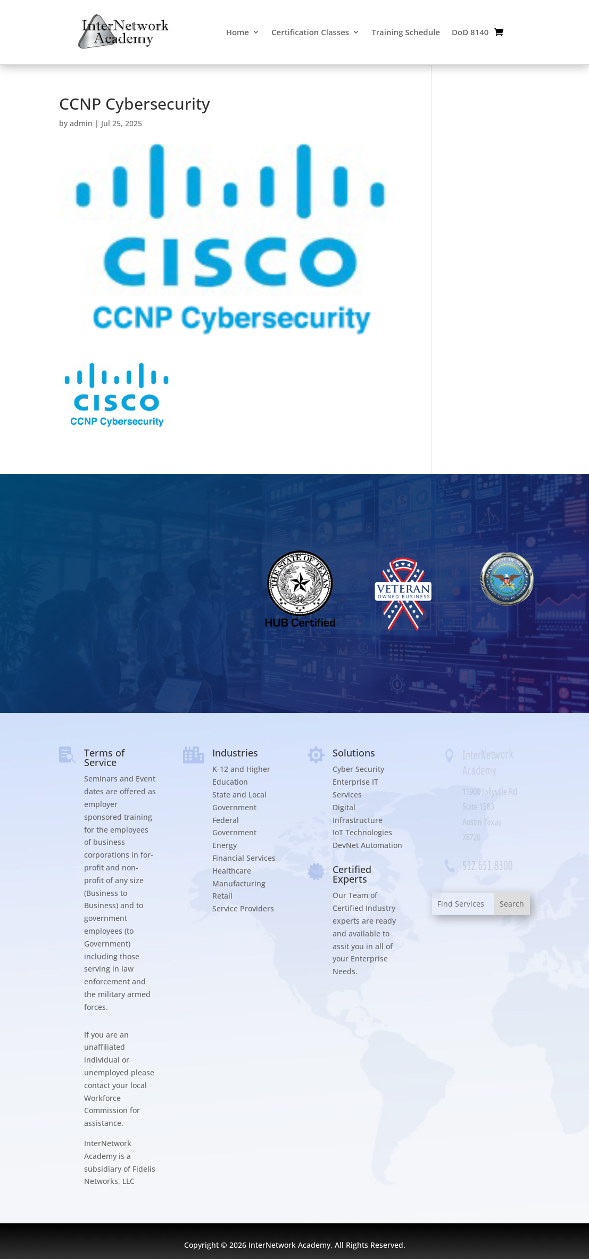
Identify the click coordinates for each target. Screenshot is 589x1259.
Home (237, 32)
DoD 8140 (470, 32)
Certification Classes (310, 32)
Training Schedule (405, 32)
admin (81, 123)
